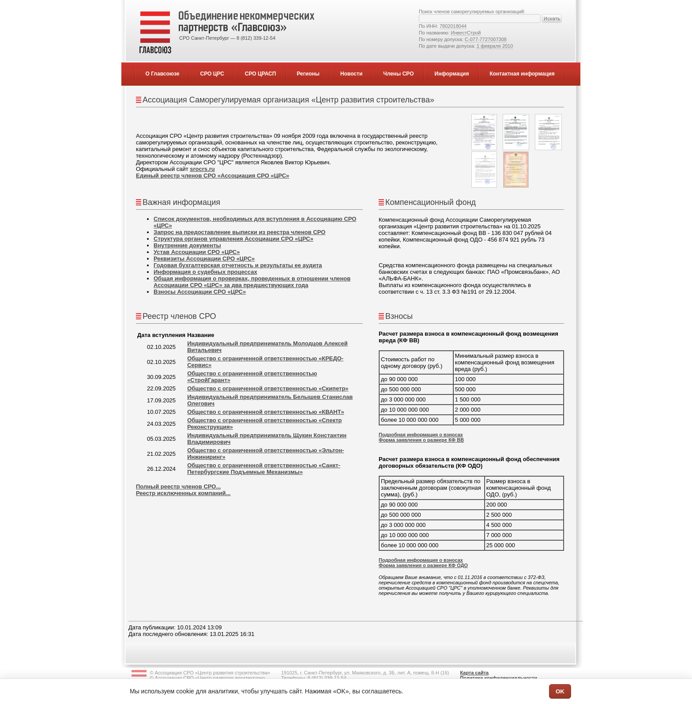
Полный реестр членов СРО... (178, 486)
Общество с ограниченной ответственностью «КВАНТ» (265, 412)
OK (560, 691)
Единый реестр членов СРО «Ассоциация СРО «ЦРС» (212, 175)
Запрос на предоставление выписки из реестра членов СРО (239, 232)
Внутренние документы (187, 245)
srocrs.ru (202, 169)
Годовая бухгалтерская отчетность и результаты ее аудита (238, 265)
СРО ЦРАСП (260, 74)
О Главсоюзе (163, 74)
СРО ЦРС (212, 74)
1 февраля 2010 (495, 46)
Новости (351, 74)
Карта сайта (474, 672)
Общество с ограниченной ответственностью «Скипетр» (267, 388)
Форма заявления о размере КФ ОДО (423, 565)
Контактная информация (521, 74)
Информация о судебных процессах (205, 272)
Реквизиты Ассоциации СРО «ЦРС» (204, 258)
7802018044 (453, 26)
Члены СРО (398, 74)
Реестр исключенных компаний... (183, 493)
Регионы (308, 74)
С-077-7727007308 (486, 39)
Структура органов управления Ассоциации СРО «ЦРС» (233, 238)
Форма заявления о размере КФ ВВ (421, 440)
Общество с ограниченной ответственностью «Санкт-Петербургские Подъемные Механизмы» (263, 468)
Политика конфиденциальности (498, 678)
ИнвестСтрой (466, 32)
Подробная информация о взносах (421, 434)
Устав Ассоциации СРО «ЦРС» (197, 252)
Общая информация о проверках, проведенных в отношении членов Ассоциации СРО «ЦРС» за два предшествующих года (252, 281)
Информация (452, 74)
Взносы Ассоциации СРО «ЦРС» (200, 291)
